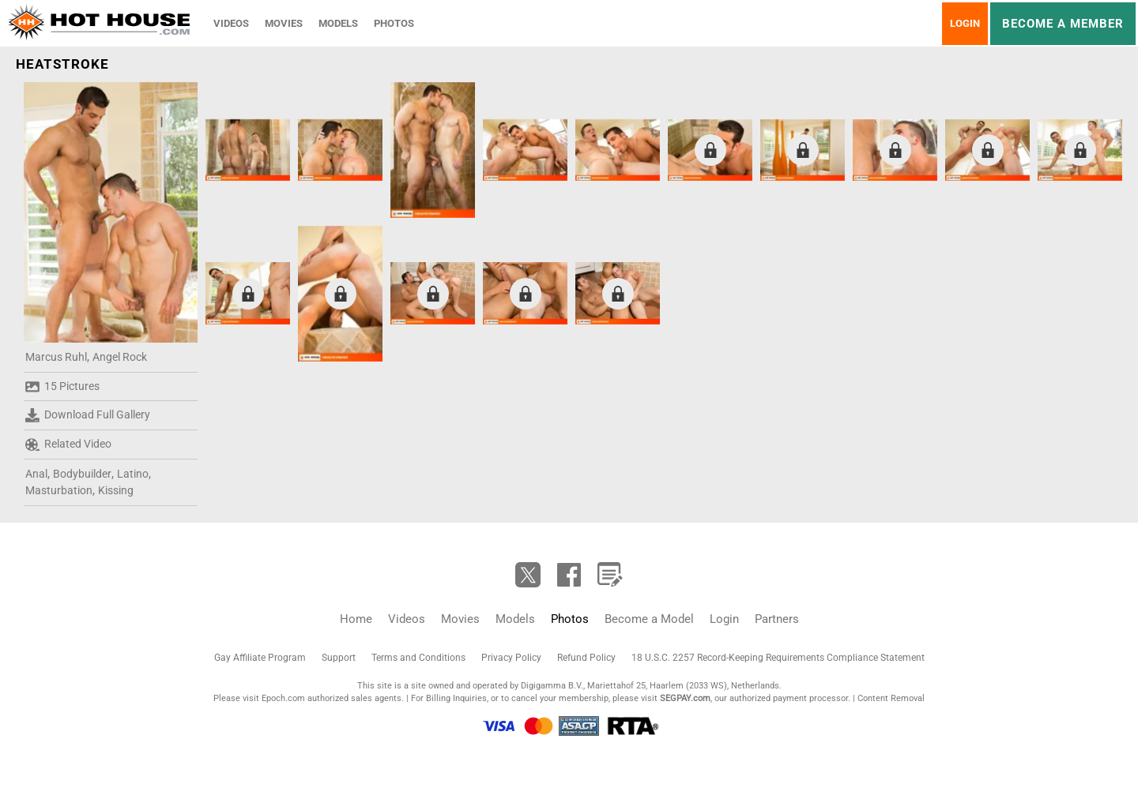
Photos (394, 23)
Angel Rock (119, 357)
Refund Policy (586, 657)
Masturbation (58, 490)
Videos (231, 23)
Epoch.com (283, 698)
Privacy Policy (511, 657)
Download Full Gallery (87, 415)
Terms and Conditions (418, 657)
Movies (284, 23)
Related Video (68, 444)
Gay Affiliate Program (260, 657)
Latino (133, 473)
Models (338, 23)
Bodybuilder (82, 473)
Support (339, 657)
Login (965, 23)
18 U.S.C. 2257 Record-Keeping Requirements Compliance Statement (778, 657)
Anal (36, 473)
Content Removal (891, 698)
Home (356, 619)
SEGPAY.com (685, 698)
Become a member (1063, 24)
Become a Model (649, 619)
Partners (777, 619)
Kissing (116, 490)
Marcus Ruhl (56, 357)
